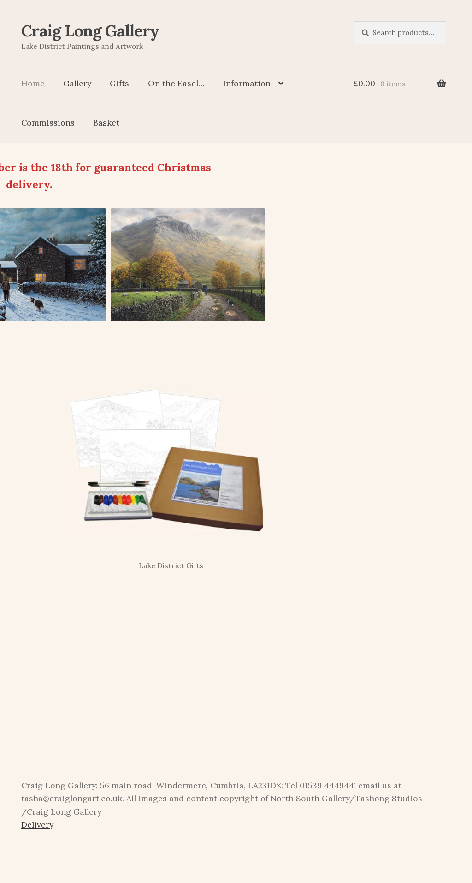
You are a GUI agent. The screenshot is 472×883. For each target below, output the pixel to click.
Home (33, 83)
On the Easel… (176, 83)
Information (247, 83)
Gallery (77, 83)
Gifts (119, 83)
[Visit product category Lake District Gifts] (166, 473)
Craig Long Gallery (90, 30)
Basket (106, 122)
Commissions (48, 122)
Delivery (37, 824)
